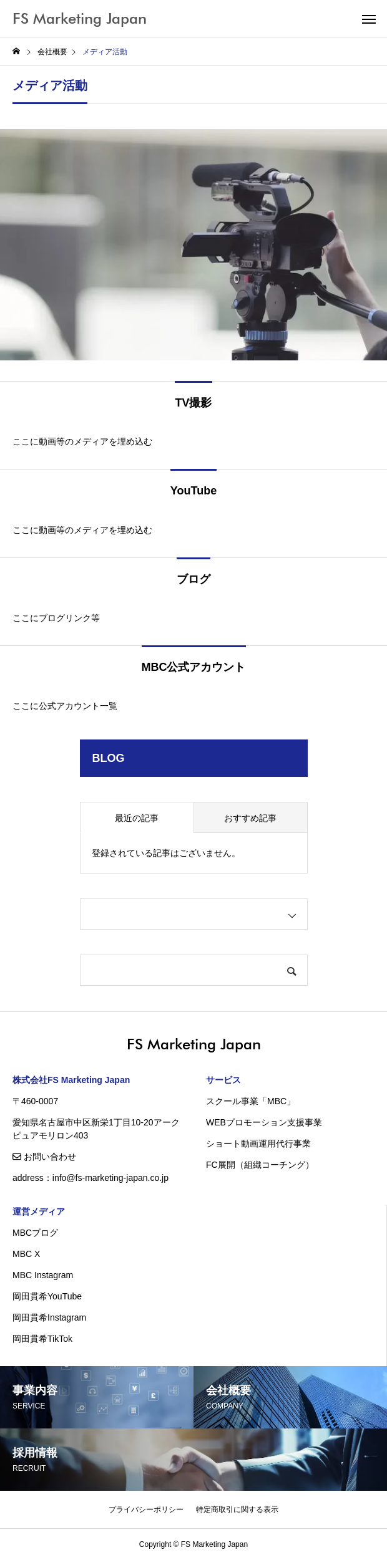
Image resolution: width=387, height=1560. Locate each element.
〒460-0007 (35, 1101)
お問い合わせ (44, 1157)
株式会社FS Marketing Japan (71, 1080)
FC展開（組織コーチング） (260, 1165)
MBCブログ (35, 1233)
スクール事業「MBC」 (250, 1101)
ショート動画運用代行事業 (258, 1143)
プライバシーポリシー (146, 1509)
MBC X (26, 1254)
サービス (223, 1080)
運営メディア (38, 1211)
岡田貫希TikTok (42, 1339)
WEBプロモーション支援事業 (264, 1122)
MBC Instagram (42, 1275)
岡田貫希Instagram (49, 1317)
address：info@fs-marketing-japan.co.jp (90, 1178)
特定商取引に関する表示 (237, 1509)
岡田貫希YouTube (47, 1296)
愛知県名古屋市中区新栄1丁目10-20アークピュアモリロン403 (96, 1128)
